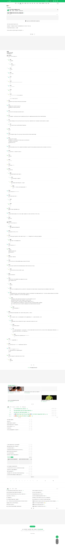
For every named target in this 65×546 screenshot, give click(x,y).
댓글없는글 (24, 408)
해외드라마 (21, 10)
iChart (40, 3)
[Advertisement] (32, 377)
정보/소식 (13, 408)
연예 (22, 3)
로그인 (29, 367)
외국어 (13, 10)
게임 (46, 3)
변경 (48, 3)
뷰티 (34, 3)
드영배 (25, 3)
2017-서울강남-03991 (38, 533)
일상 (20, 3)
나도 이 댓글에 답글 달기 (14, 98)
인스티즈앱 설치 (32, 529)
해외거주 (16, 10)
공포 (32, 3)
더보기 (32, 479)
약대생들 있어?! (9, 53)
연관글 (8, 51)
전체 (8, 408)
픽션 (30, 3)
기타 (20, 408)
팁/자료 (17, 408)
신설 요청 (9, 7)
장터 (28, 3)
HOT (15, 3)
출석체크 (43, 3)
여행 (10, 10)
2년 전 (7, 14)
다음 (45, 483)
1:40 (57, 491)
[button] (31, 405)
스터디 (37, 3)
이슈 (18, 3)
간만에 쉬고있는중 (10, 52)
